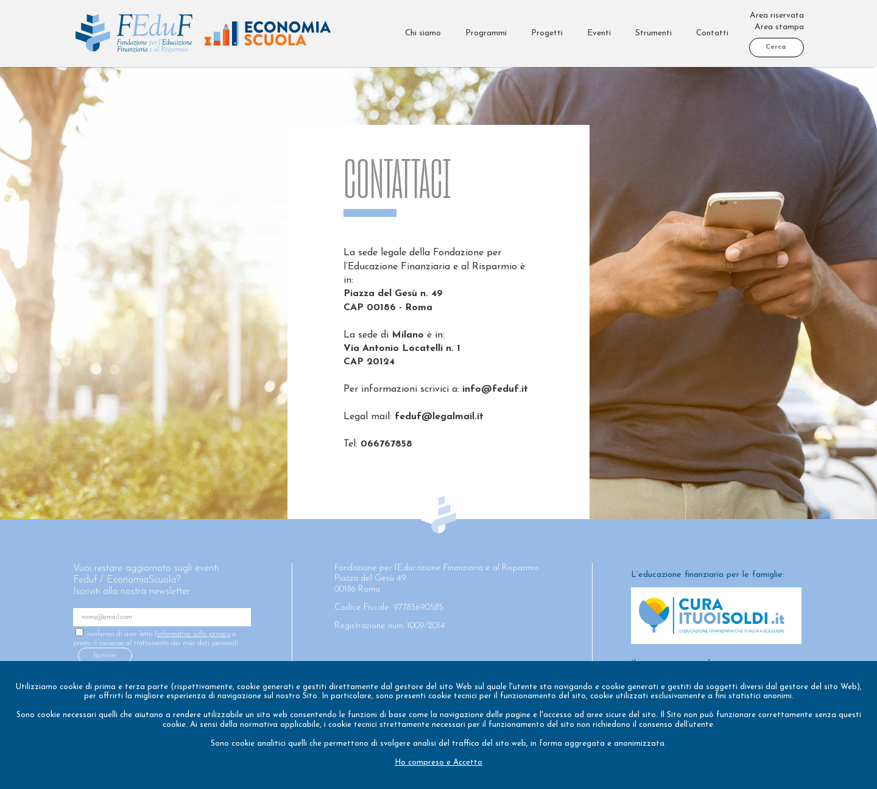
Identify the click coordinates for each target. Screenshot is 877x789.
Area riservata (777, 15)
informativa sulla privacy (193, 634)
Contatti (712, 33)
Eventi (599, 33)
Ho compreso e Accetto (438, 762)
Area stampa (779, 27)
